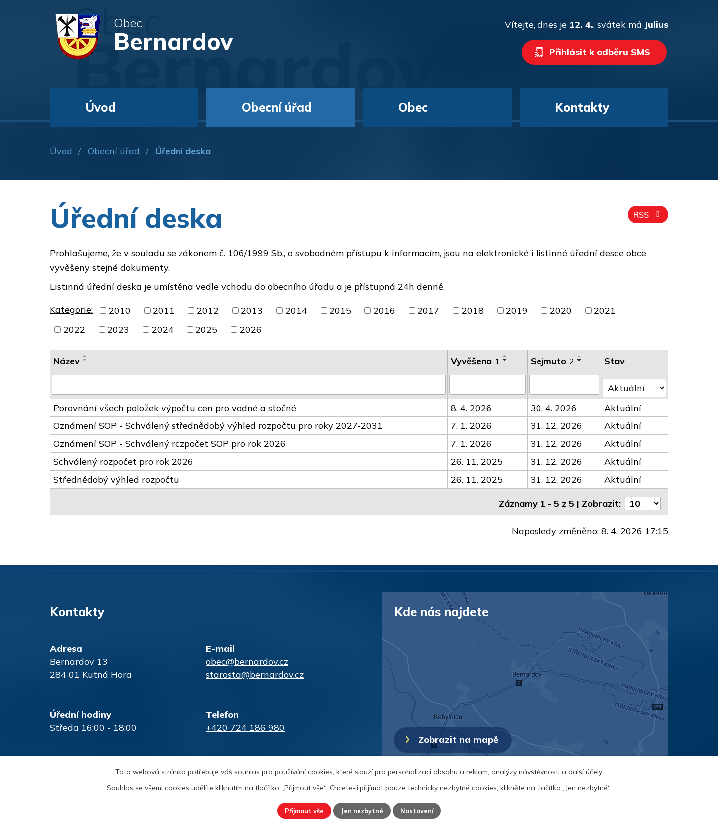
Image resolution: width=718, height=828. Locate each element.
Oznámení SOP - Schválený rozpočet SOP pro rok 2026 (169, 440)
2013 (252, 310)
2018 (473, 310)
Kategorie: (71, 309)
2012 (208, 310)
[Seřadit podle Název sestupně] (85, 360)
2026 (251, 329)
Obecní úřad (114, 151)
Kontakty (582, 107)
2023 (118, 329)
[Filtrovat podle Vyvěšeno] (488, 384)
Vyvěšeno (475, 361)
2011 (164, 310)
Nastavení (427, 809)
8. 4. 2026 (471, 404)
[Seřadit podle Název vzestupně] (85, 356)
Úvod (61, 151)
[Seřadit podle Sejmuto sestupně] (580, 360)
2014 (296, 310)
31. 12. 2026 (557, 422)
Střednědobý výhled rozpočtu (116, 476)
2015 (340, 310)
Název (66, 361)
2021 (605, 310)
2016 (384, 310)
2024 (163, 329)
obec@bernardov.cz (247, 654)
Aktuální (623, 404)
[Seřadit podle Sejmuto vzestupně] (580, 356)
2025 (206, 329)
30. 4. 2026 (554, 404)
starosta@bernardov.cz (255, 667)
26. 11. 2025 (477, 458)
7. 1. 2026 (471, 422)
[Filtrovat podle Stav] (634, 384)
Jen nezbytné (363, 809)
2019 (517, 310)
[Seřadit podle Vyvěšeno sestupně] (505, 360)
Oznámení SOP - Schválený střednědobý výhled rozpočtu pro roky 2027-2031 (218, 422)
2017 (428, 310)
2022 (74, 329)
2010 (120, 310)
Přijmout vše (295, 809)
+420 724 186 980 (245, 720)
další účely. (585, 769)
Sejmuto (553, 361)
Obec (413, 107)
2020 (561, 310)
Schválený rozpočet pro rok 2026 (123, 458)
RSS (646, 218)
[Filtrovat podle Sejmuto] (565, 384)
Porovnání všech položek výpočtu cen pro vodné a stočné (174, 404)
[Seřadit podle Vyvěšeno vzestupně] (505, 356)
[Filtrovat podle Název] (249, 384)
